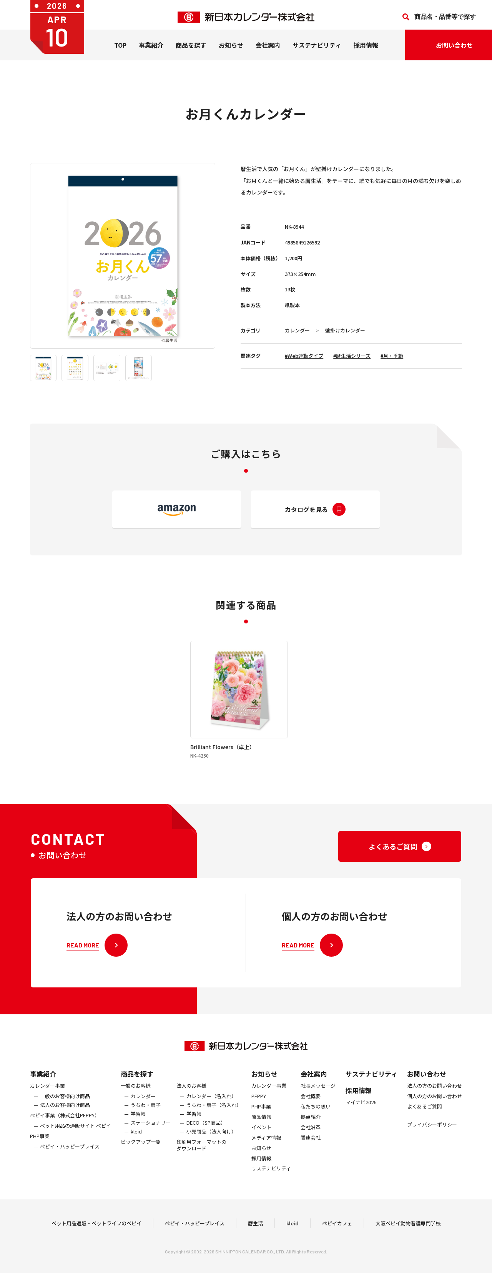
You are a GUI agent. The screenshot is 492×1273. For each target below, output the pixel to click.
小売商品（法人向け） (211, 1142)
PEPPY (258, 1107)
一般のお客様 (136, 1097)
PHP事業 (40, 1147)
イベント (261, 1138)
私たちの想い (316, 1117)
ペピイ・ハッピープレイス (70, 1157)
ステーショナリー (151, 1133)
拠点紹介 (311, 1128)
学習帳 (138, 1125)
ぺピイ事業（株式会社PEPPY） (65, 1126)
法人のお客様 (191, 1097)
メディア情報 (266, 1148)
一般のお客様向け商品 (65, 1107)
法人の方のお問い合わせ (434, 1097)
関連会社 (311, 1148)
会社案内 (268, 49)
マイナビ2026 (361, 1113)
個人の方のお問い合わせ (434, 1107)
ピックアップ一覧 (141, 1153)
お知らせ (231, 49)
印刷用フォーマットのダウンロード (201, 1156)
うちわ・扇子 (146, 1116)
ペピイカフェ (337, 1228)
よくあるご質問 (424, 1117)
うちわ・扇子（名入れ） (213, 1116)
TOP (120, 49)
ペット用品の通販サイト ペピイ (75, 1136)
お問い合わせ (426, 1084)
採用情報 (366, 49)
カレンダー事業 (47, 1097)
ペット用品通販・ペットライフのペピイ (96, 1228)
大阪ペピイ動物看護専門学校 (408, 1228)
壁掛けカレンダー (345, 330)
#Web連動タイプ (304, 355)
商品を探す (137, 1084)
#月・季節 (392, 355)
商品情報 (261, 1128)
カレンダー (297, 330)
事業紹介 (151, 49)
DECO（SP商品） (206, 1133)
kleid (136, 1142)
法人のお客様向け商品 (65, 1116)
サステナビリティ (317, 49)
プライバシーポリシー (432, 1135)
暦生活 (255, 1228)
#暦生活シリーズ (352, 355)
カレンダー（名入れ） (211, 1107)
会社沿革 (311, 1138)
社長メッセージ (318, 1097)
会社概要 (311, 1107)
